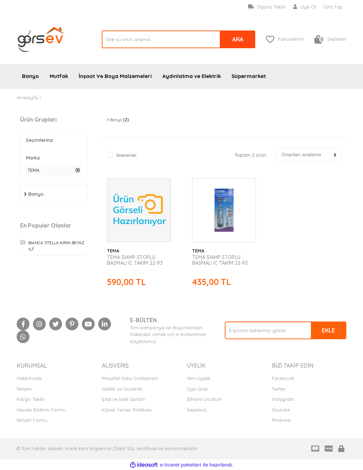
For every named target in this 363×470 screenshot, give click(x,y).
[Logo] (41, 38)
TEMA (49, 97)
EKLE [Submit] (328, 330)
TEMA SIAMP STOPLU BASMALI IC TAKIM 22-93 (135, 260)
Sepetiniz (197, 410)
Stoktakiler (126, 155)
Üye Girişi (197, 389)
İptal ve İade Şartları (123, 399)
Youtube (281, 410)
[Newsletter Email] (285, 330)
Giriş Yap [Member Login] (332, 7)
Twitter (279, 389)
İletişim (24, 389)
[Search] (178, 39)
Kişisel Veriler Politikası (126, 410)
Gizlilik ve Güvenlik (122, 389)
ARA (237, 39)
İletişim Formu (32, 420)
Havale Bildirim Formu (41, 410)
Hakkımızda (29, 378)
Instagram (283, 399)
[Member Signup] (305, 7)
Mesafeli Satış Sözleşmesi (130, 378)
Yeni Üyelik (199, 378)
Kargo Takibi (31, 399)
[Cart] (330, 39)
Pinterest (281, 420)
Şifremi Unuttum (204, 399)
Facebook (283, 378)
